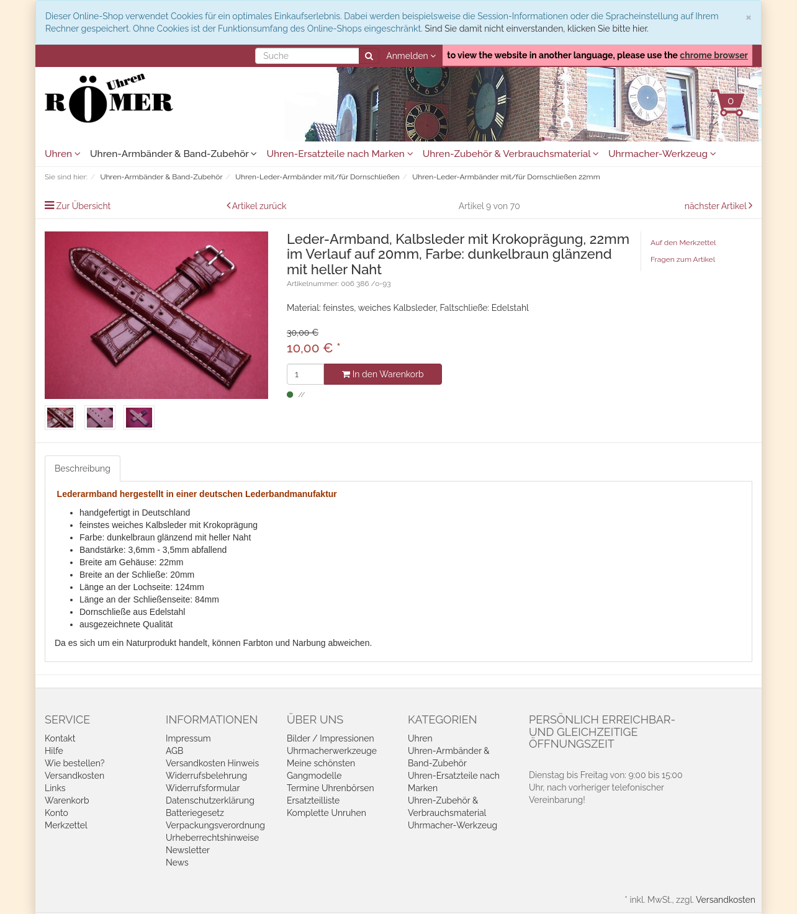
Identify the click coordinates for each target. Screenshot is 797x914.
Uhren (63, 153)
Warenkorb (67, 800)
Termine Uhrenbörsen (330, 788)
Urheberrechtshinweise (212, 838)
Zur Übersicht (83, 206)
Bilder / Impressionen (330, 738)
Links (55, 788)
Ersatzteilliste (313, 800)
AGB (174, 751)
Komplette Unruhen (326, 813)
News (177, 862)
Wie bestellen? (74, 763)
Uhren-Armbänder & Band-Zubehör (173, 153)
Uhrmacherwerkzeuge (332, 751)
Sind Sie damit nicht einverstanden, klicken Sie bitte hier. (536, 29)
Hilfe (54, 751)
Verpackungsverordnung (215, 825)
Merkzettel (66, 825)
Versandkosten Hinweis (212, 763)
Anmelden (411, 56)
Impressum (188, 738)
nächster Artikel (717, 206)
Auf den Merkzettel (683, 242)
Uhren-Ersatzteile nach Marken (339, 153)
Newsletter (188, 850)
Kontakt (60, 738)
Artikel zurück (259, 206)
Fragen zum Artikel (683, 259)
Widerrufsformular (203, 788)
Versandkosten (74, 776)
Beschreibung (82, 468)
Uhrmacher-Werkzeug (662, 153)
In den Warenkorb (382, 374)
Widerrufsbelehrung (206, 776)
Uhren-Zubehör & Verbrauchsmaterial (511, 153)
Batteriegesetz (195, 813)
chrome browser (714, 55)
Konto (56, 813)
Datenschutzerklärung (210, 800)
